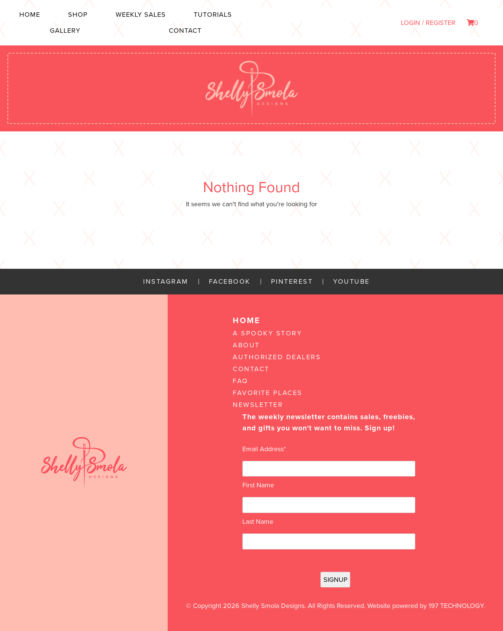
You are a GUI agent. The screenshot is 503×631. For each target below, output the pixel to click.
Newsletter (258, 405)
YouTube (351, 281)
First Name (258, 485)
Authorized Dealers (277, 357)
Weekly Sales (141, 14)
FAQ (240, 381)
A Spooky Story (267, 333)
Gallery (65, 30)
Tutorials (213, 14)
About (246, 345)
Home (29, 14)
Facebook (230, 281)
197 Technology (456, 606)
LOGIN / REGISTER (428, 23)
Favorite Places (268, 393)
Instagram (165, 281)
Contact (185, 30)
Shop (78, 14)
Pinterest (292, 281)
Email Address (264, 449)
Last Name (257, 521)
